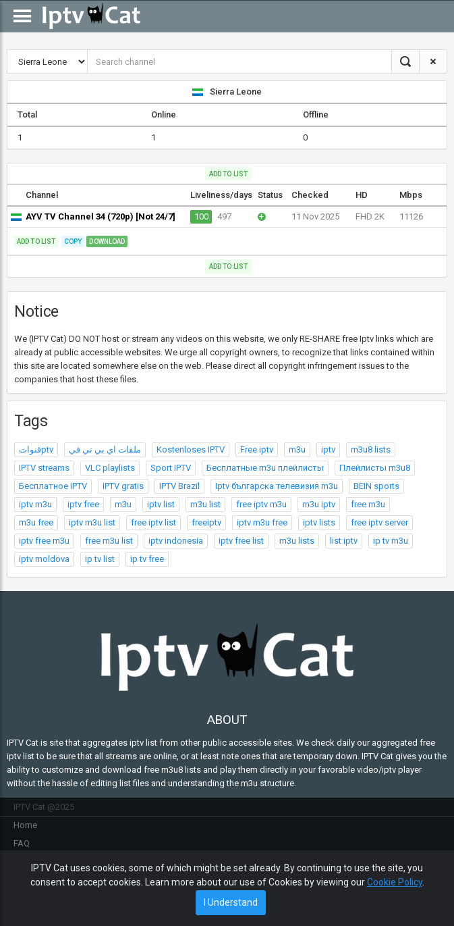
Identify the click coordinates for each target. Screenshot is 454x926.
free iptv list (153, 522)
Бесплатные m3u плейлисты (265, 468)
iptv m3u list (92, 522)
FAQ (21, 843)
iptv (328, 449)
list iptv (344, 541)
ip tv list (100, 559)
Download (107, 241)
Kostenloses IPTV (191, 449)
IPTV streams (44, 468)
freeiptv (206, 522)
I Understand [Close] (231, 902)
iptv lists (319, 522)
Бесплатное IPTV (53, 486)
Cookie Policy (394, 882)
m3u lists (296, 541)
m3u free (36, 522)
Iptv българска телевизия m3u (276, 486)
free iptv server (379, 522)
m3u (297, 449)
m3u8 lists (371, 449)
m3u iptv (318, 504)
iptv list (161, 504)
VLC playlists (110, 468)
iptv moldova (44, 559)
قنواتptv (36, 449)
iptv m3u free (262, 522)
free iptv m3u (261, 504)
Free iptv (256, 449)
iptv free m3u (44, 541)
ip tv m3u (390, 541)
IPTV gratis (123, 486)
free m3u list (109, 541)
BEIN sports (376, 486)
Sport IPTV (170, 468)
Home (25, 825)
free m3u (368, 504)
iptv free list (241, 541)
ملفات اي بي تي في (105, 449)
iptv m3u (35, 504)
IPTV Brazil (179, 486)
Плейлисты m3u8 (374, 468)
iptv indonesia (175, 541)
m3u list (205, 504)
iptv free (83, 504)
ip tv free (147, 559)
